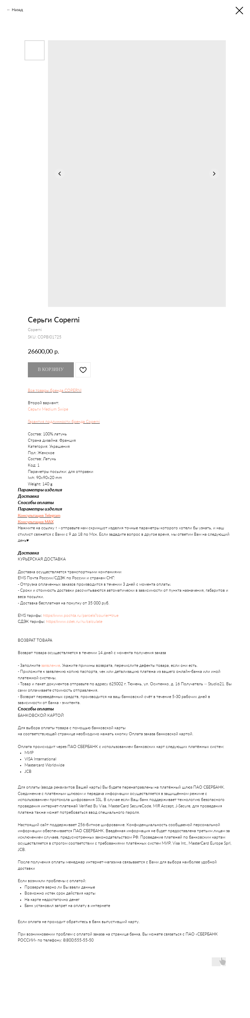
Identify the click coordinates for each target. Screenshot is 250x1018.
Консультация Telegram (39, 516)
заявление (50, 665)
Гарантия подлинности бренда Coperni (64, 422)
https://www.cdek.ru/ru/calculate (74, 622)
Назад (17, 9)
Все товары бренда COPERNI (55, 390)
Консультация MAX (36, 522)
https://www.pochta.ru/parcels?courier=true (80, 615)
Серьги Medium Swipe (48, 409)
